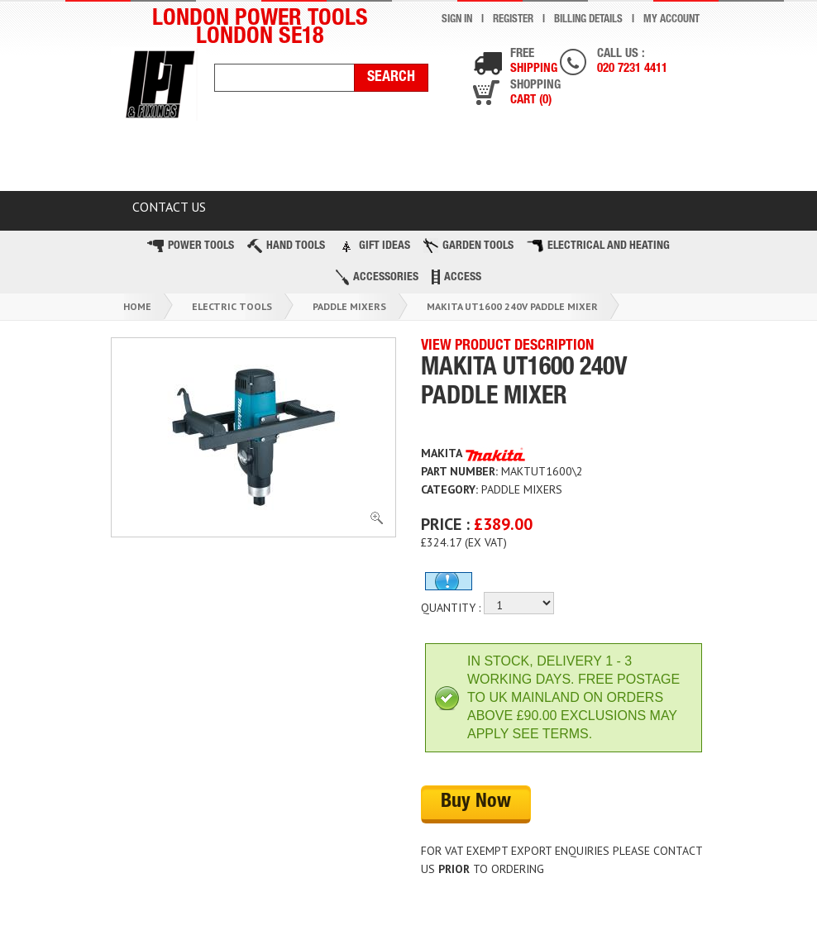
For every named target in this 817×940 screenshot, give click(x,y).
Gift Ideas (374, 245)
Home (137, 306)
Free (533, 62)
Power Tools (190, 246)
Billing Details (588, 20)
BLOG (644, 159)
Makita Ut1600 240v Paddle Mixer (512, 306)
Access (456, 277)
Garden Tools (468, 245)
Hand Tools (286, 246)
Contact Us (169, 206)
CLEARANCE (254, 159)
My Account (671, 20)
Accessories (377, 277)
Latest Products (395, 159)
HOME (150, 159)
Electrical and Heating (598, 246)
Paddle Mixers (349, 306)
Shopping (535, 93)
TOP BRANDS (539, 159)
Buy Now (476, 803)
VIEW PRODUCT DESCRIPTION (507, 346)
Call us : (632, 62)
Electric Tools (232, 306)
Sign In (457, 20)
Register (513, 20)
